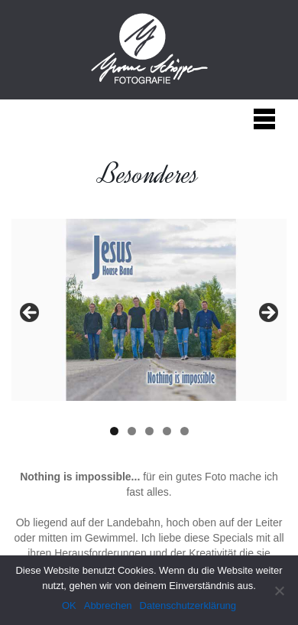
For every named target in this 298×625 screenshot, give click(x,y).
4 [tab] (167, 431)
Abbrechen (108, 605)
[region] (149, 317)
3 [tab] (149, 431)
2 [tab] (132, 431)
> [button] (267, 313)
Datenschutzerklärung (188, 605)
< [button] (30, 313)
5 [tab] (184, 431)
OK (69, 605)
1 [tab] (114, 431)
